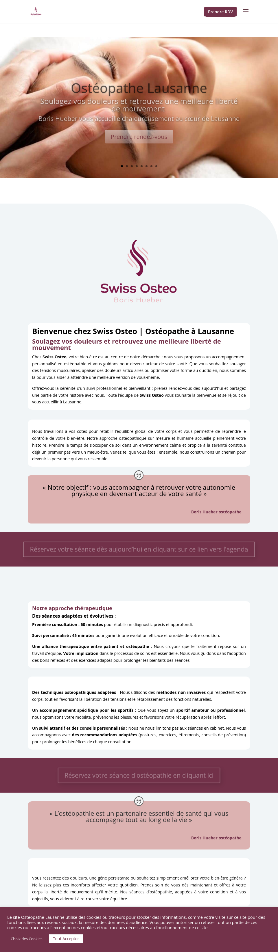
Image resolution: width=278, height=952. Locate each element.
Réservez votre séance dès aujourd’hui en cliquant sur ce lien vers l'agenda (139, 549)
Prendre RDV (220, 11)
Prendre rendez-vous (139, 142)
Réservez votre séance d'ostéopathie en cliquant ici (139, 775)
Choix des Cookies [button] (27, 938)
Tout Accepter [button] (66, 938)
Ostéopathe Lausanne (139, 93)
